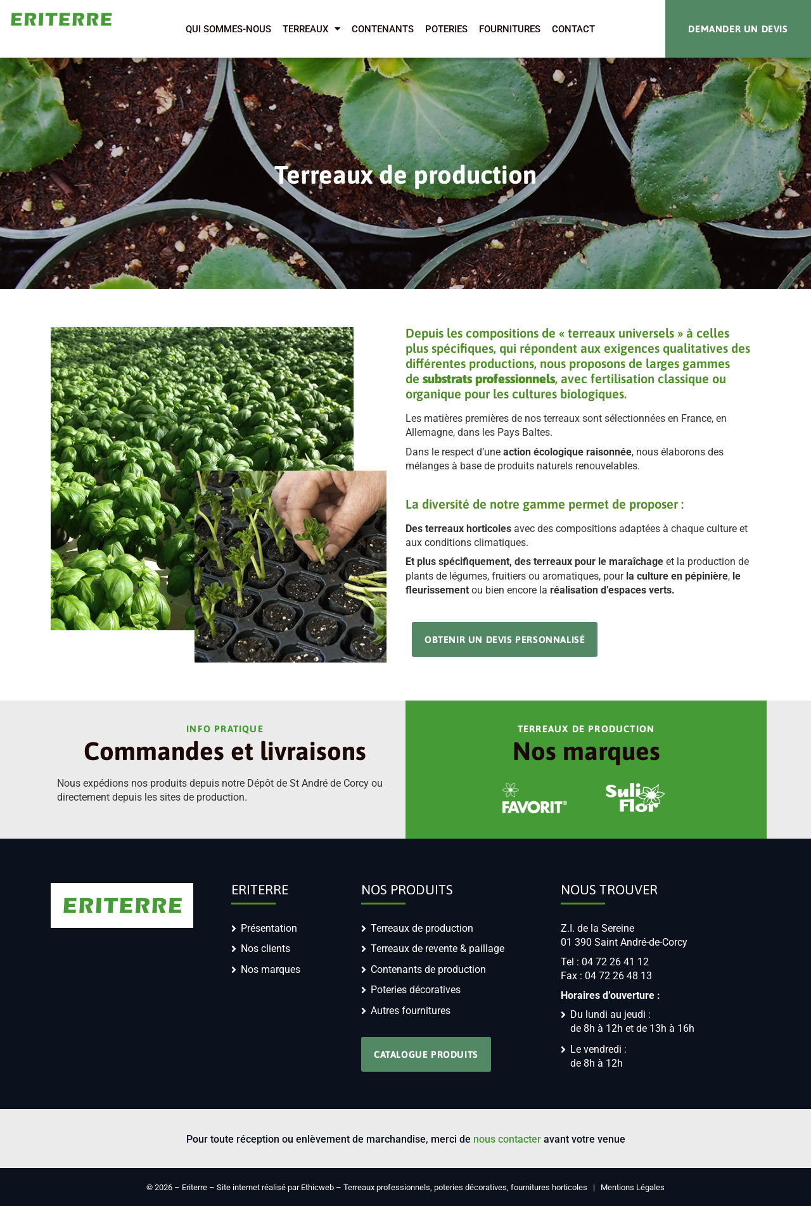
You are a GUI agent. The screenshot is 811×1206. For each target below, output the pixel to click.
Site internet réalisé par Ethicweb (275, 1187)
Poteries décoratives (416, 990)
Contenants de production (428, 969)
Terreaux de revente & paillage (437, 949)
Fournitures (509, 29)
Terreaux (311, 29)
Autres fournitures (410, 1011)
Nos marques (270, 969)
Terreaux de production (422, 928)
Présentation (269, 928)
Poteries (446, 29)
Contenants (383, 29)
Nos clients (265, 949)
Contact (573, 29)
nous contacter (507, 1139)
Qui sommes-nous (228, 29)
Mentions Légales (633, 1187)
